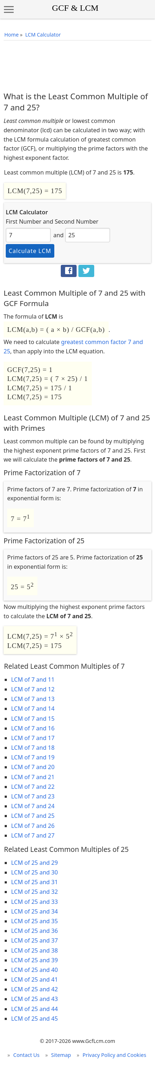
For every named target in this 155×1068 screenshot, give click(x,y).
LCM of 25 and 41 (34, 979)
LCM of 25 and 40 (34, 970)
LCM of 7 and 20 (33, 767)
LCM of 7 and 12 (33, 689)
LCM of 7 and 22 (33, 787)
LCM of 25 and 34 (34, 911)
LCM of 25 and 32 (34, 892)
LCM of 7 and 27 (33, 835)
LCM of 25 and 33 (34, 902)
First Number (23, 221)
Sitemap (61, 1055)
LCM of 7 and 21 (33, 777)
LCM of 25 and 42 (34, 989)
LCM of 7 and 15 (33, 719)
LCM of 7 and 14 (33, 708)
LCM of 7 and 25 (33, 816)
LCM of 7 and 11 (33, 679)
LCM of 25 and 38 (34, 950)
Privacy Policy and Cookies (114, 1055)
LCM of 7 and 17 (33, 738)
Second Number (77, 221)
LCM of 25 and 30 (34, 872)
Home (11, 34)
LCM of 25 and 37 (34, 940)
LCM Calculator (43, 34)
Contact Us (26, 1055)
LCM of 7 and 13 (33, 699)
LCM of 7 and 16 (33, 728)
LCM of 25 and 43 (34, 999)
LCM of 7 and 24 (33, 806)
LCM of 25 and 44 (34, 1009)
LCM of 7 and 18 (33, 748)
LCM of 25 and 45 (34, 1018)
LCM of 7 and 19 (33, 757)
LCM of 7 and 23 (33, 796)
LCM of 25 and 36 (34, 931)
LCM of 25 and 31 (34, 882)
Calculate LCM (30, 251)
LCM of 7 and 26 (33, 826)
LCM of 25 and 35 (34, 921)
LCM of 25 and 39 (34, 960)
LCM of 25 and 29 (34, 863)
